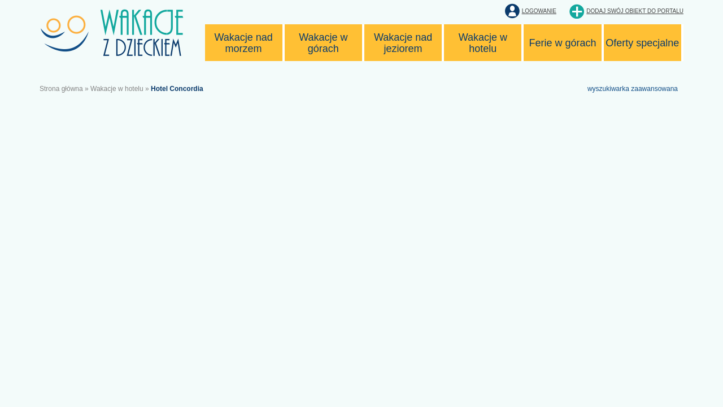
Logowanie (539, 11)
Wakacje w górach (323, 43)
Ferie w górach (562, 43)
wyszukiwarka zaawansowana (632, 89)
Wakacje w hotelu (483, 43)
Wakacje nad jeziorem (403, 43)
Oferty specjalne (642, 43)
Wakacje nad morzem (243, 43)
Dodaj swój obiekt (634, 11)
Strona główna (61, 89)
